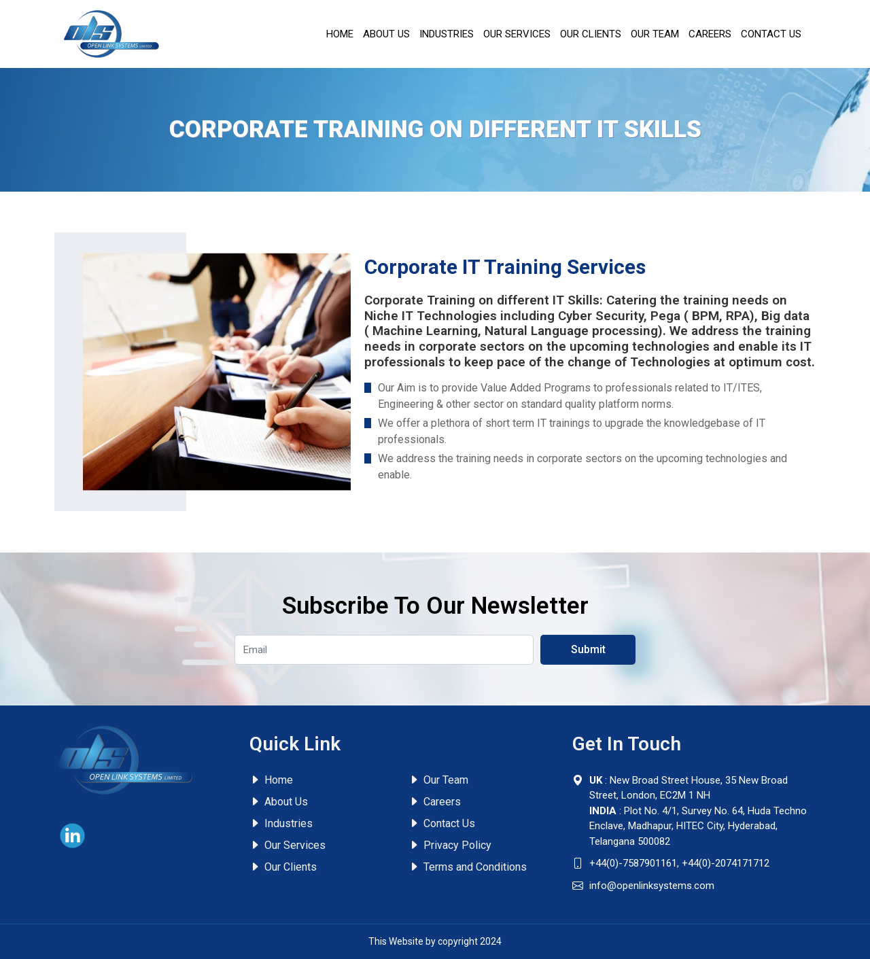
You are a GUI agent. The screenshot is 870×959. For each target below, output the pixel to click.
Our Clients (590, 34)
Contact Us (771, 34)
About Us (386, 34)
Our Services (517, 34)
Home (339, 34)
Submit (588, 649)
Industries (446, 34)
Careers (710, 34)
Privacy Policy (449, 845)
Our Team (655, 34)
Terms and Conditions (467, 866)
